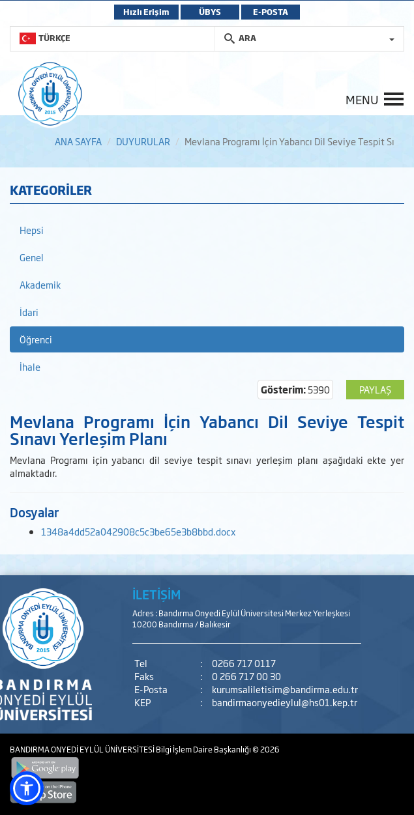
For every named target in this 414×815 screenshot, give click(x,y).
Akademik (40, 284)
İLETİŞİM (156, 594)
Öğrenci (36, 339)
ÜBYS (210, 12)
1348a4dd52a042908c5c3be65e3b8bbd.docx (138, 531)
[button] (26, 788)
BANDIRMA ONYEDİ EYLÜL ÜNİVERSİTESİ (83, 749)
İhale (30, 366)
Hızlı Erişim (146, 12)
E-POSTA (270, 12)
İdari (29, 312)
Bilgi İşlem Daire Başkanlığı (204, 749)
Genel (32, 257)
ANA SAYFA (78, 141)
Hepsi (32, 229)
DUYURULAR (143, 141)
